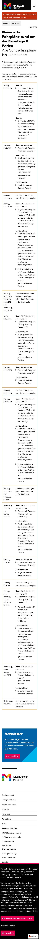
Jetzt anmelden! (12, 756)
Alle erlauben (8, 933)
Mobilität (5, 809)
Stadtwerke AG (8, 795)
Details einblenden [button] (8, 926)
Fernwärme (6, 819)
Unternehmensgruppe (20, 869)
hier (36, 911)
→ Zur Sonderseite (22, 302)
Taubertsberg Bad (9, 805)
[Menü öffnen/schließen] (34, 5)
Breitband (6, 814)
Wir (2, 869)
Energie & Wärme (9, 800)
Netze (4, 824)
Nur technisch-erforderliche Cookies (17, 918)
